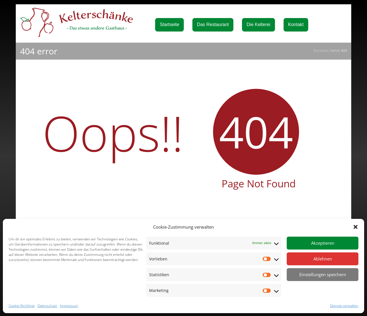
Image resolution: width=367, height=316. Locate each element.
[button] (355, 227)
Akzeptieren (322, 243)
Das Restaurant (213, 24)
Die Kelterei (258, 24)
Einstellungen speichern (322, 274)
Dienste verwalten (344, 305)
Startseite (169, 24)
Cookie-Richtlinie (22, 305)
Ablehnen (322, 259)
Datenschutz (47, 305)
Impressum (69, 305)
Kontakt (296, 24)
